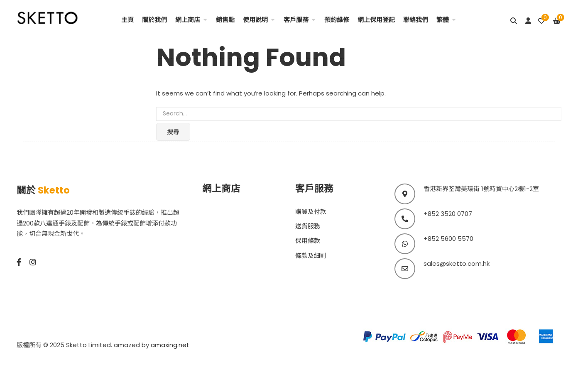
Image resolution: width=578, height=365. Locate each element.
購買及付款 (310, 211)
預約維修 (336, 19)
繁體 (442, 19)
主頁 (127, 19)
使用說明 (255, 19)
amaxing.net (170, 345)
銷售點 (225, 19)
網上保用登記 (376, 19)
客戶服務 (296, 19)
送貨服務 (307, 226)
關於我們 (154, 19)
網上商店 (187, 19)
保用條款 (307, 240)
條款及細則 (310, 255)
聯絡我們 (415, 19)
